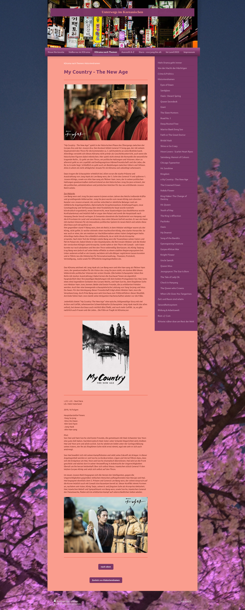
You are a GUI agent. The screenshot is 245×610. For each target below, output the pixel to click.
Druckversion (62, 601)
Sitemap (74, 601)
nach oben (106, 566)
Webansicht (186, 601)
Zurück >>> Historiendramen (106, 580)
